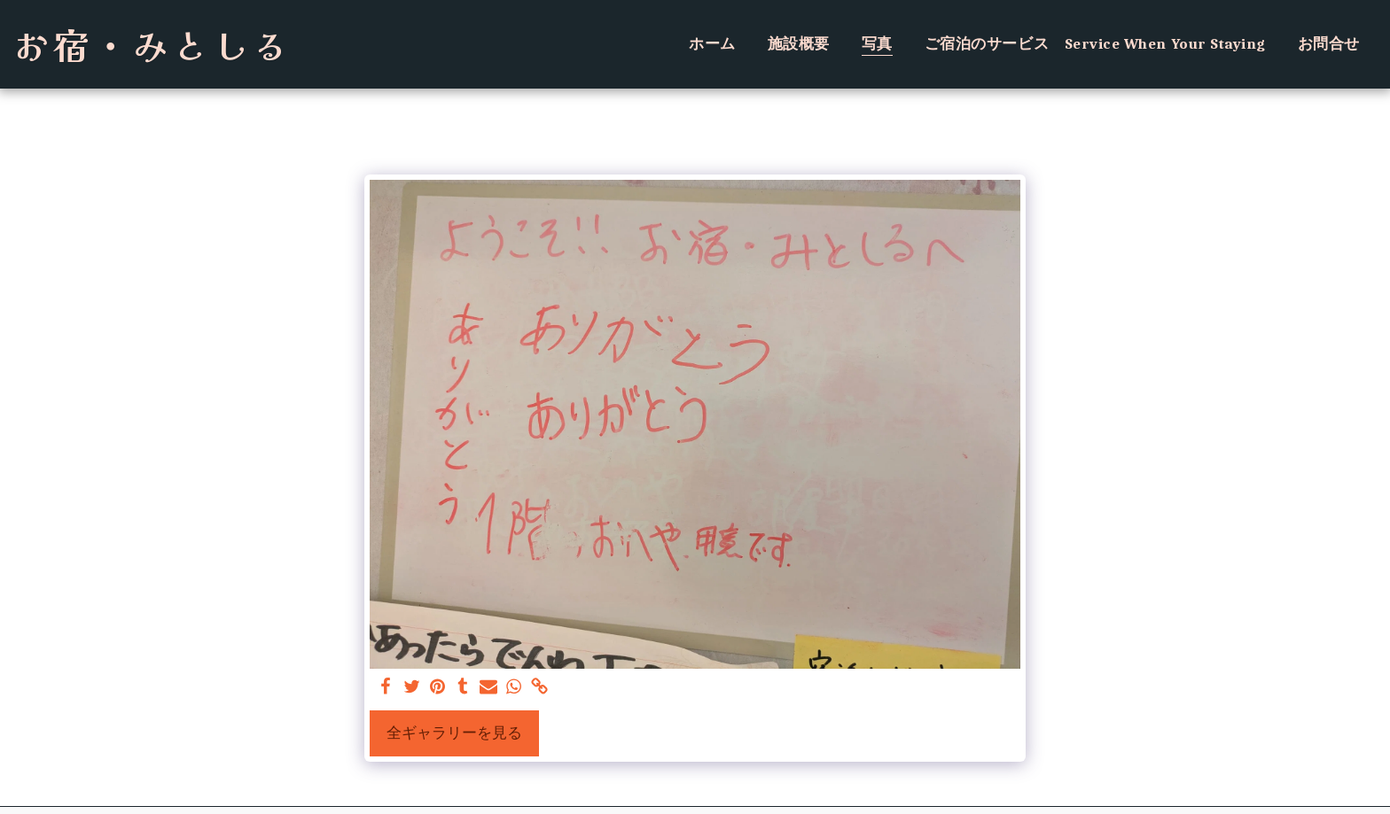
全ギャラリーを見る (454, 733)
